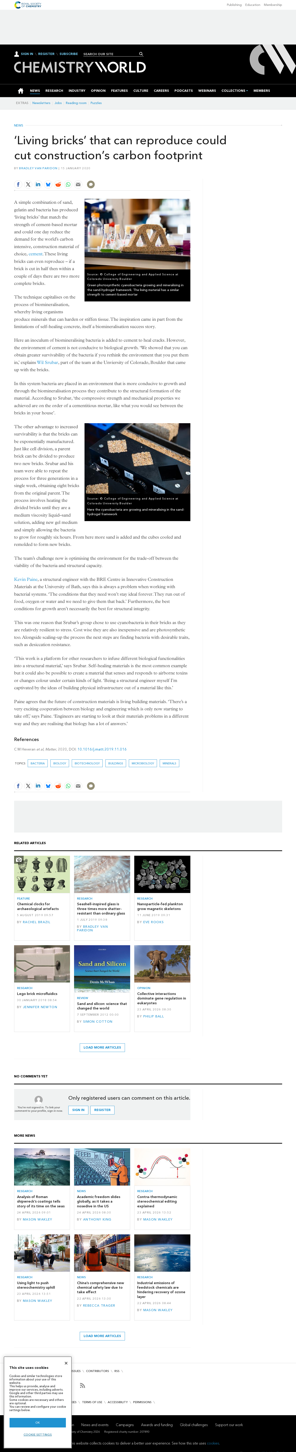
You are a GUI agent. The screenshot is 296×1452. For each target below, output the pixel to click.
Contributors (97, 1371)
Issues (76, 1371)
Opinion (143, 988)
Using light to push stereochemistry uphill (36, 1285)
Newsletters (41, 103)
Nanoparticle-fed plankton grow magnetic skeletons (160, 906)
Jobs (58, 103)
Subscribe (69, 54)
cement (35, 253)
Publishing (234, 5)
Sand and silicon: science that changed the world (102, 1006)
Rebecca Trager (99, 1306)
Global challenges (194, 1425)
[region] (38, 1402)
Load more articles (102, 1047)
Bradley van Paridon (38, 168)
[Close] (66, 1363)
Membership (273, 5)
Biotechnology (87, 763)
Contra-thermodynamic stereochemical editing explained (157, 1201)
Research (84, 898)
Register (46, 54)
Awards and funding (157, 1425)
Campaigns (125, 1425)
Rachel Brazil (37, 922)
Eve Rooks (153, 922)
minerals (169, 763)
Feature (23, 898)
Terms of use (92, 1402)
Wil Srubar (47, 362)
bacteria (38, 763)
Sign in (78, 1110)
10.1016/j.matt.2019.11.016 (102, 749)
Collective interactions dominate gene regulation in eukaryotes (161, 998)
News (18, 125)
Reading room (76, 103)
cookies (213, 1443)
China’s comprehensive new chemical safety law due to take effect (100, 1287)
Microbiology (143, 763)
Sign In (27, 54)
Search (141, 54)
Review (82, 998)
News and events (95, 1425)
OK (37, 1422)
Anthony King (97, 1219)
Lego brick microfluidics (37, 994)
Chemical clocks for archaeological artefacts (38, 906)
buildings (115, 763)
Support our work (229, 1425)
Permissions (142, 1402)
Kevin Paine (25, 579)
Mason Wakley (37, 1219)
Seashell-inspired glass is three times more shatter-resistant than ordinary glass (101, 908)
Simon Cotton (98, 1022)
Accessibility (118, 1402)
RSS (116, 1371)
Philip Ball (153, 1016)
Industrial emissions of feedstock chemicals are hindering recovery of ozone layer (161, 1290)
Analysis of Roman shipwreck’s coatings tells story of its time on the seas (41, 1201)
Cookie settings (38, 1434)
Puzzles (96, 103)
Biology (59, 763)
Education (252, 5)
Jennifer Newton (40, 1007)
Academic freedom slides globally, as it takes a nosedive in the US (98, 1201)
